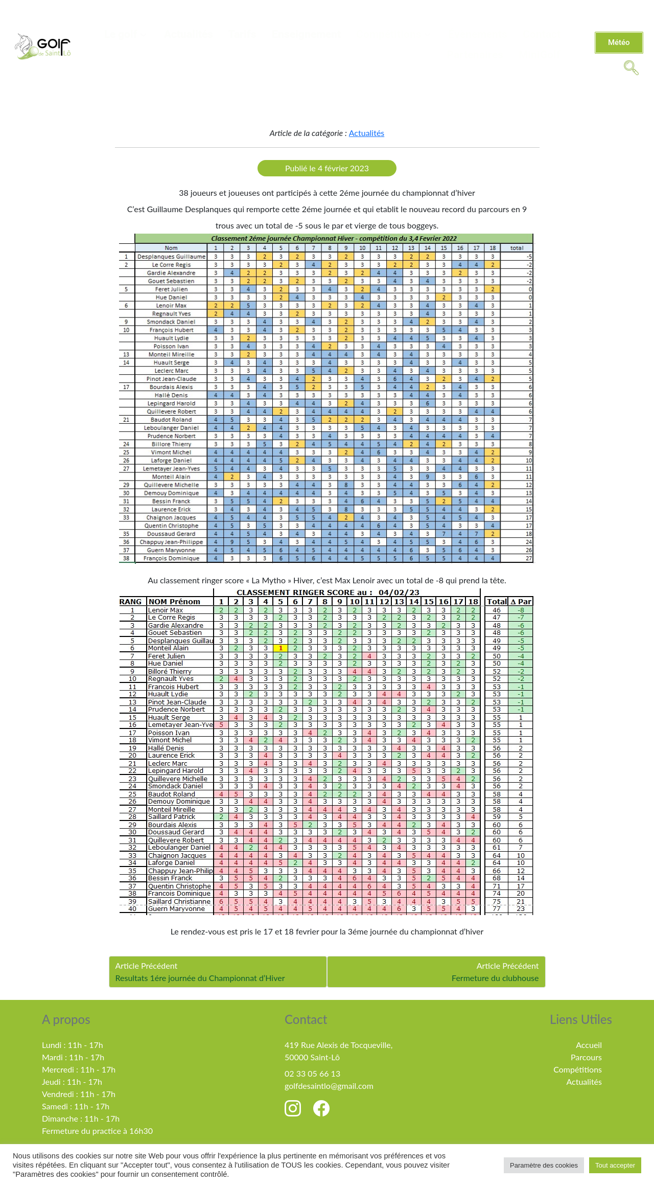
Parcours (586, 1057)
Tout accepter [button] (615, 1165)
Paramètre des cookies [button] (544, 1165)
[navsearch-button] (631, 67)
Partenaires (475, 55)
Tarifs (242, 34)
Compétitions (394, 34)
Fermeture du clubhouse (495, 978)
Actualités (188, 34)
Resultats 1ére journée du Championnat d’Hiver (200, 978)
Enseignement (306, 34)
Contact (541, 34)
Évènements (477, 34)
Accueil (589, 1045)
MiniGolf (539, 55)
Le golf (126, 34)
